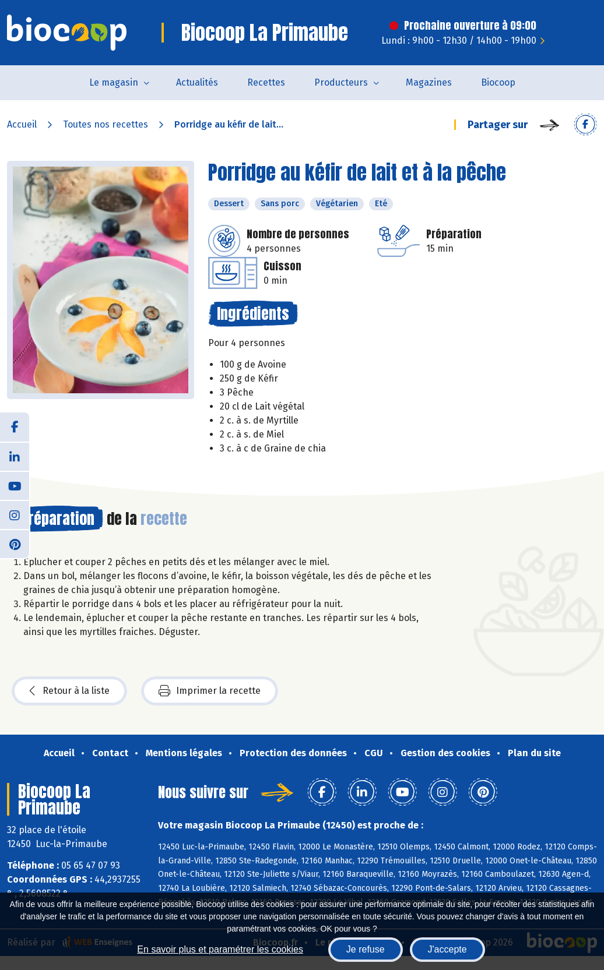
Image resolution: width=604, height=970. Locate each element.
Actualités (197, 82)
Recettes (266, 82)
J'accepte (447, 949)
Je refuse (365, 949)
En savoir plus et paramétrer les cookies (220, 949)
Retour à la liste (69, 691)
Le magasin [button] (113, 82)
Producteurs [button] (341, 82)
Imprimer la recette (210, 691)
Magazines (429, 82)
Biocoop (498, 82)
